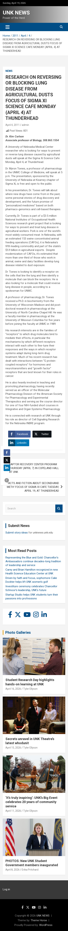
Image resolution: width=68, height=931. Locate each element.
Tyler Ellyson (30, 688)
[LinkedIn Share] (18, 442)
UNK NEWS (16, 12)
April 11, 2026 (13, 810)
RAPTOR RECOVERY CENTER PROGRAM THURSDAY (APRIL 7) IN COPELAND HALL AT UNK (34, 468)
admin (25, 124)
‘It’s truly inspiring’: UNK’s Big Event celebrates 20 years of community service (31, 802)
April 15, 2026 (13, 747)
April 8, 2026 (12, 869)
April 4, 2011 (12, 124)
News (9, 71)
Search (59, 509)
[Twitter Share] (41, 434)
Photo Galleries (18, 632)
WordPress (45, 925)
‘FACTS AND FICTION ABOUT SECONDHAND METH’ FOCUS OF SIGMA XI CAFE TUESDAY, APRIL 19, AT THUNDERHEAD (32, 487)
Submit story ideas (16, 532)
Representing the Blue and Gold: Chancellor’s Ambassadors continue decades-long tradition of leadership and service (33, 561)
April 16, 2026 (13, 688)
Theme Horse (39, 920)
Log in (6, 889)
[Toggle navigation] (7, 27)
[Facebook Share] (19, 434)
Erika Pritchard (30, 869)
